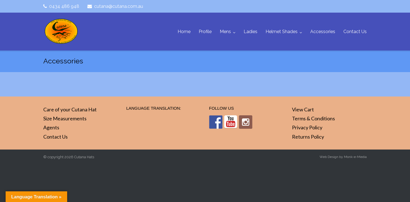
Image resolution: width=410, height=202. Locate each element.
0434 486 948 (64, 6)
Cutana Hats (84, 157)
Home (184, 31)
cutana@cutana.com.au (118, 6)
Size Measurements (65, 118)
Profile (205, 31)
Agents (51, 127)
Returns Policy (308, 137)
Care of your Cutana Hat (70, 109)
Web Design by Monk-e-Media (343, 157)
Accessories (322, 31)
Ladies (250, 31)
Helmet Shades (282, 31)
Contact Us (355, 31)
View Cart (303, 109)
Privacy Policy (307, 127)
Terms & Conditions (313, 118)
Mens (225, 31)
